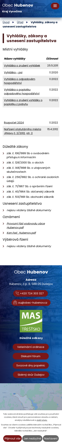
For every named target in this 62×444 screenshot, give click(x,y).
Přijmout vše (12, 438)
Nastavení (50, 438)
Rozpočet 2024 (14, 122)
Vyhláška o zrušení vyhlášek (22, 65)
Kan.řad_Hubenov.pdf (21, 233)
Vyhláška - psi (13, 72)
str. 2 (29, 133)
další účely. (42, 420)
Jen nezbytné (32, 438)
